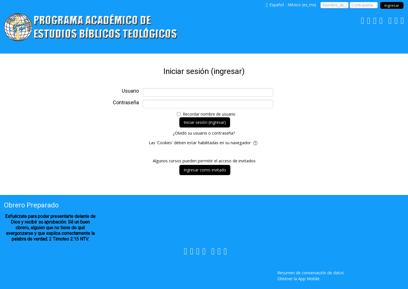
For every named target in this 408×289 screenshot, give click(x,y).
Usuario (130, 91)
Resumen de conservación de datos (310, 272)
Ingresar (391, 5)
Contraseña (126, 102)
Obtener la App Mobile (298, 278)
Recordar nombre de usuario (209, 114)
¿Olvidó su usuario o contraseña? (204, 133)
